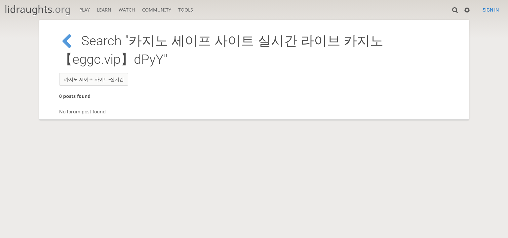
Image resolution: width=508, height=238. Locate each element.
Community (156, 10)
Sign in (491, 10)
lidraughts (38, 9)
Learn (104, 10)
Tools (185, 10)
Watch (127, 10)
